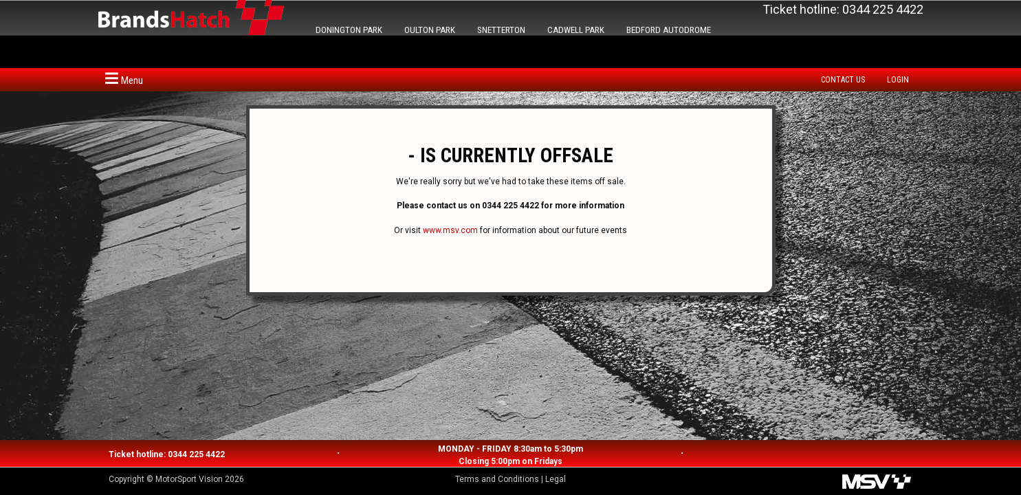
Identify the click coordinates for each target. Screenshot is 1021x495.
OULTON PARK (429, 30)
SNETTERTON (501, 30)
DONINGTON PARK (349, 30)
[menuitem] (846, 79)
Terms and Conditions (497, 479)
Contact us (843, 80)
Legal (555, 479)
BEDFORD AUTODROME (668, 30)
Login (898, 80)
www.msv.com (450, 230)
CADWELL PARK (575, 30)
